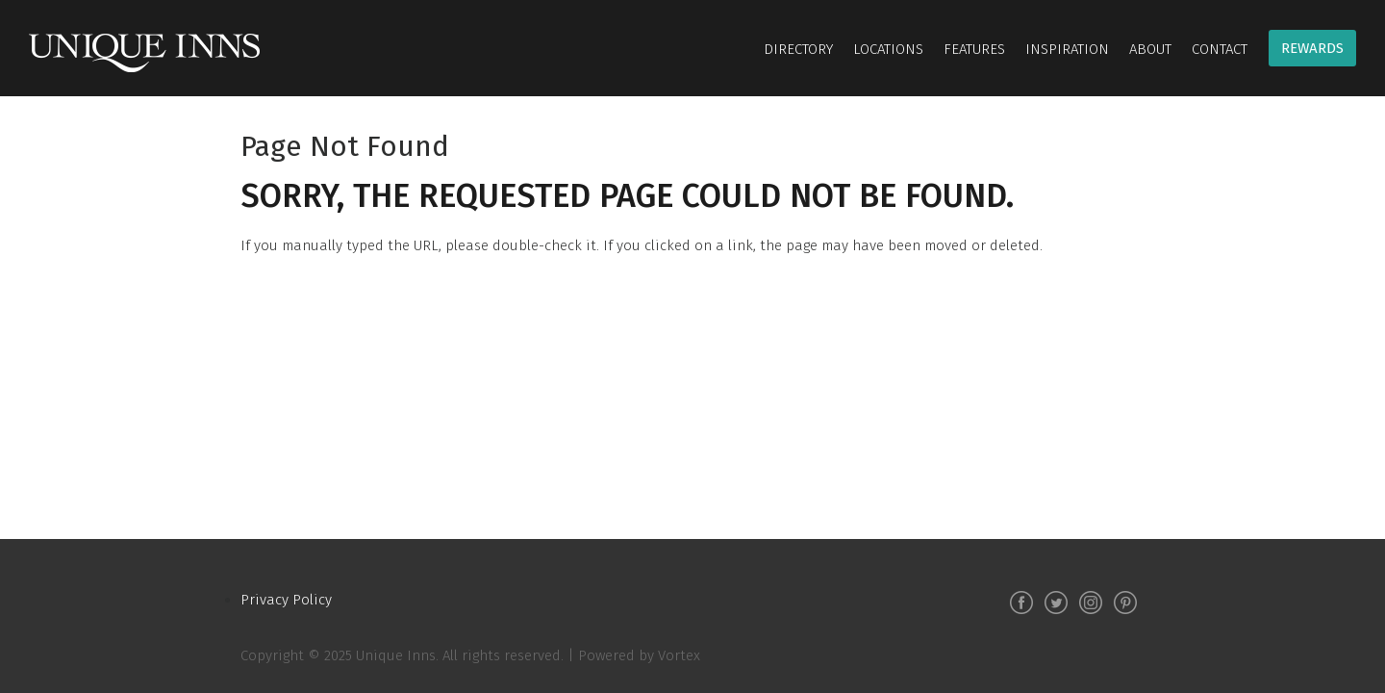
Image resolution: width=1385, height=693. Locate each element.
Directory (798, 49)
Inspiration (1067, 49)
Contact (1219, 49)
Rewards (1312, 48)
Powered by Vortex (639, 655)
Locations (888, 49)
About (1150, 49)
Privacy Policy (286, 599)
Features (974, 49)
